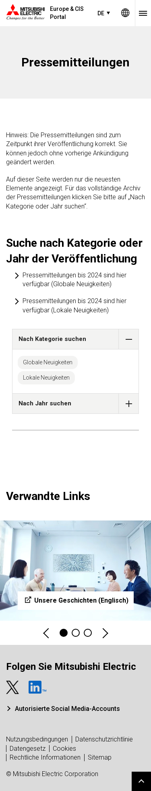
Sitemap (100, 757)
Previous (47, 633)
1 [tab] (64, 633)
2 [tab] (76, 633)
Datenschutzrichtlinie (104, 739)
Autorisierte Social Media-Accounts (67, 709)
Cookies (64, 748)
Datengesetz (28, 748)
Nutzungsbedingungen (37, 739)
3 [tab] (88, 633)
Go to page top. (141, 781)
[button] (129, 339)
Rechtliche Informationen (45, 757)
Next (105, 633)
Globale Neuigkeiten (47, 362)
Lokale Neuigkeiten (46, 377)
